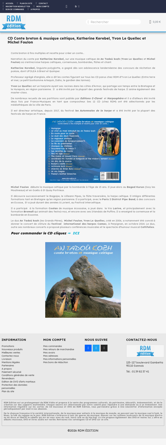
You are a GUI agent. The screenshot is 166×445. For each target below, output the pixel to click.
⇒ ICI (72, 233)
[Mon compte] (66, 6)
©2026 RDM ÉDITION (83, 430)
